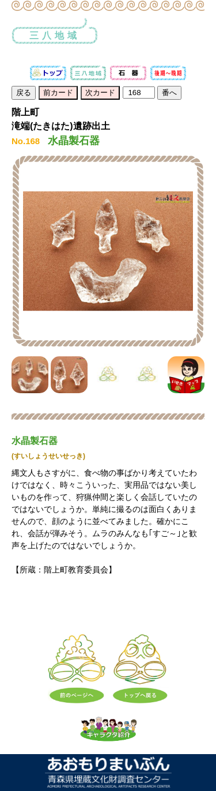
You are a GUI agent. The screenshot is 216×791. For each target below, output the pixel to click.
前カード (58, 92)
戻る (23, 92)
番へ (169, 92)
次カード (100, 92)
